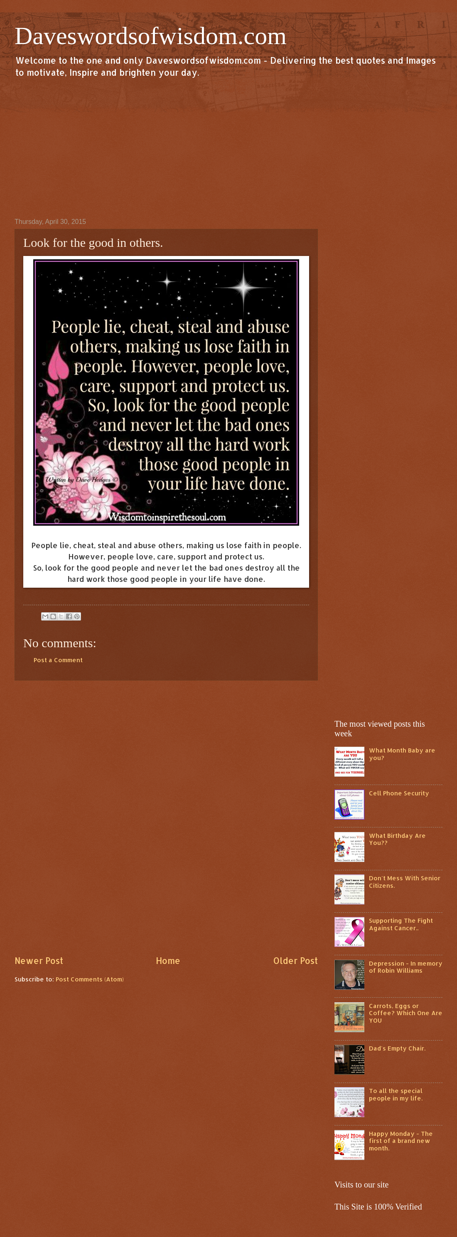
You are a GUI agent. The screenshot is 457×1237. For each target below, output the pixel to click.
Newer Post (39, 960)
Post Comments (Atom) (90, 979)
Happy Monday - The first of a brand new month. (401, 1141)
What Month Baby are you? (402, 754)
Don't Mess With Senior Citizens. (404, 881)
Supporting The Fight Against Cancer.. (401, 924)
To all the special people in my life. (396, 1094)
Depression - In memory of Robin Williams (405, 967)
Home (168, 960)
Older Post (295, 960)
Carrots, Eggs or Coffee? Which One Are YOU (405, 1013)
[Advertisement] (228, 147)
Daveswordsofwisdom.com (151, 36)
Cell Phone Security (399, 793)
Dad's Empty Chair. (397, 1048)
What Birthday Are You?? (397, 839)
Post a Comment (58, 660)
